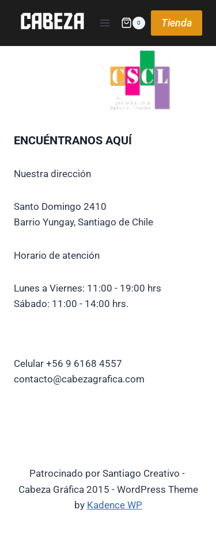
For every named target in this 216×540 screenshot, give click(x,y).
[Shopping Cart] (133, 23)
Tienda (176, 23)
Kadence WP (114, 505)
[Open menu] (104, 23)
